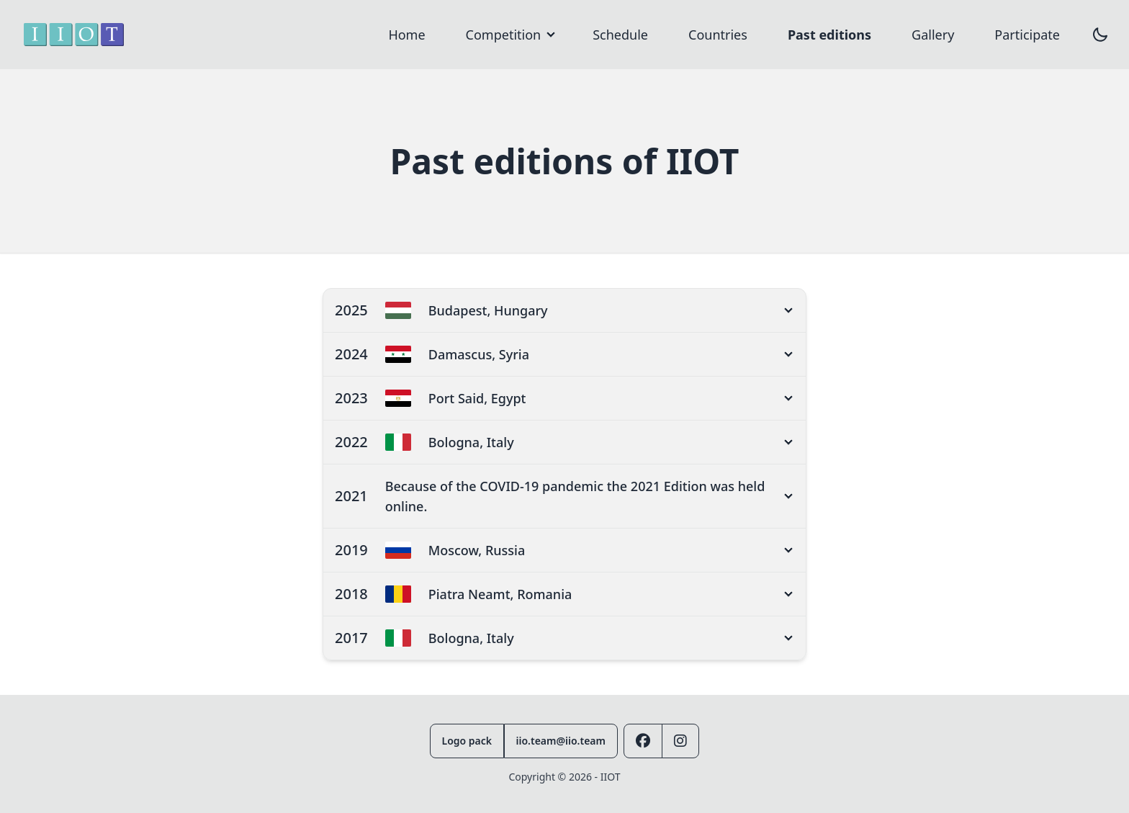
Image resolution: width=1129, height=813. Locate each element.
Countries (717, 34)
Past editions (829, 34)
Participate (1027, 34)
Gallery (933, 34)
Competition (503, 34)
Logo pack (467, 740)
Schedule (620, 34)
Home (406, 34)
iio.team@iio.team (561, 740)
